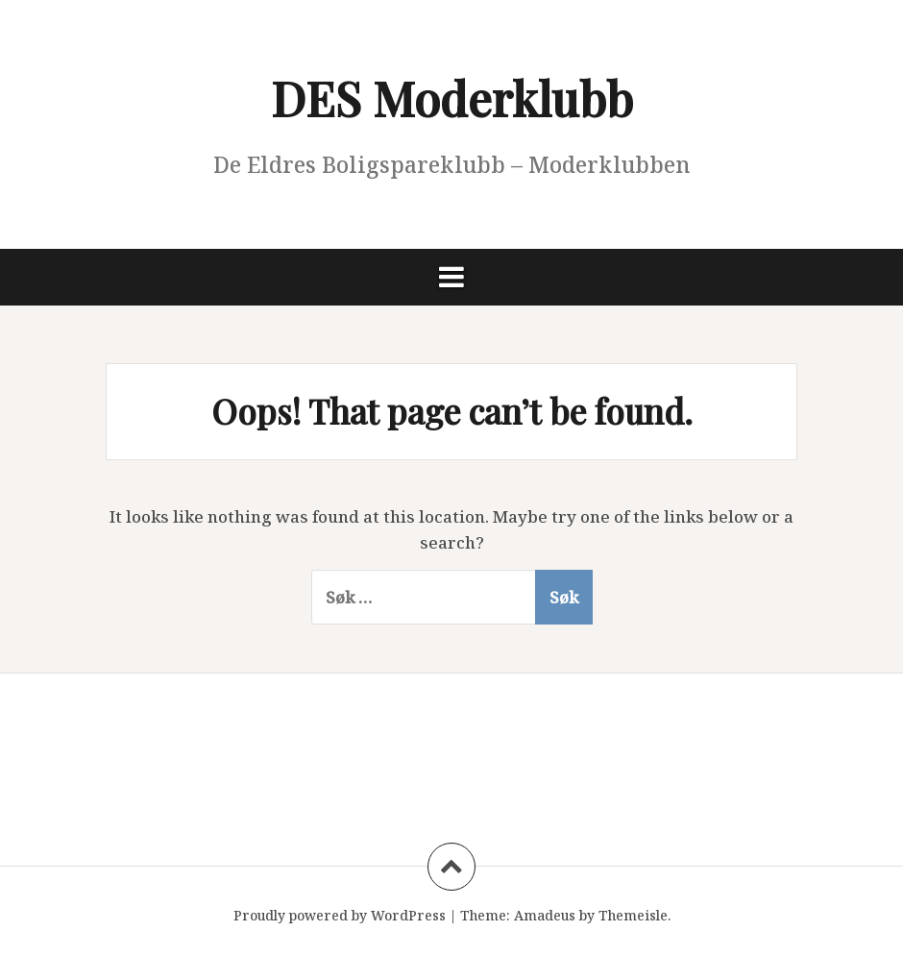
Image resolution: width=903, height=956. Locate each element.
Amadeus (544, 915)
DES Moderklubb (452, 97)
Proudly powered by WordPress (339, 915)
